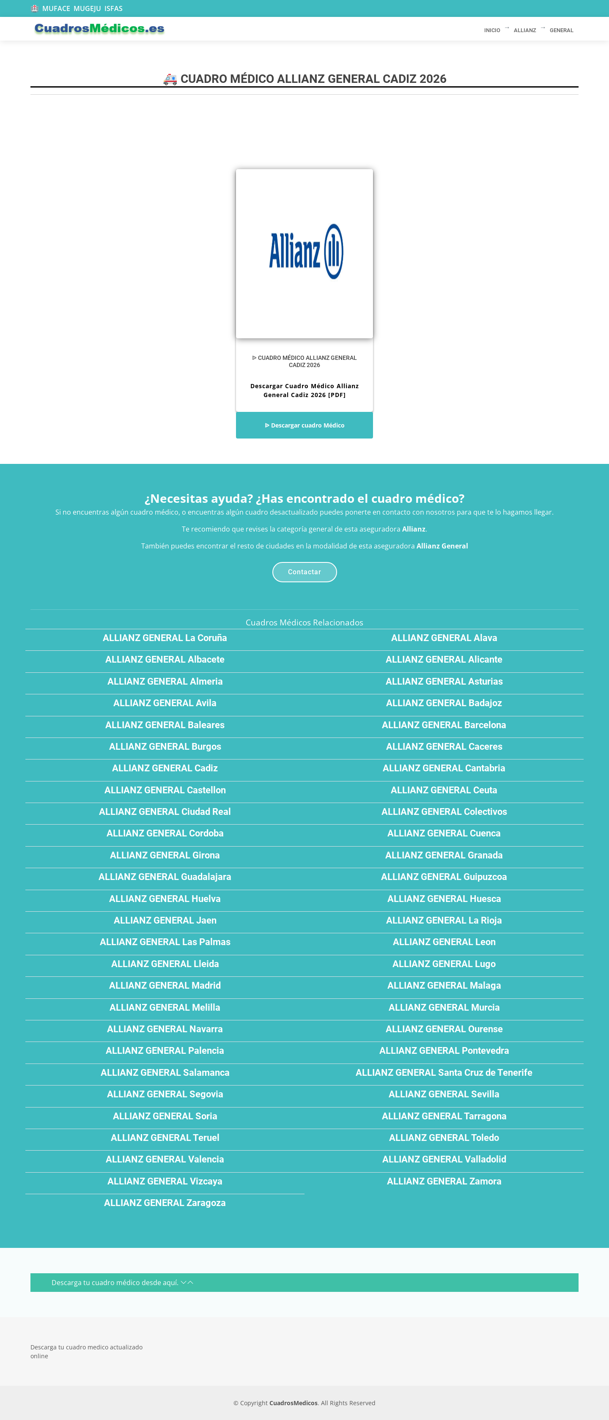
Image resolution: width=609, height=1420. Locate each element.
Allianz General (442, 546)
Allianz (413, 529)
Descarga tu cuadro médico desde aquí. (123, 1282)
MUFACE (56, 8)
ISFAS (113, 8)
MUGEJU (87, 8)
